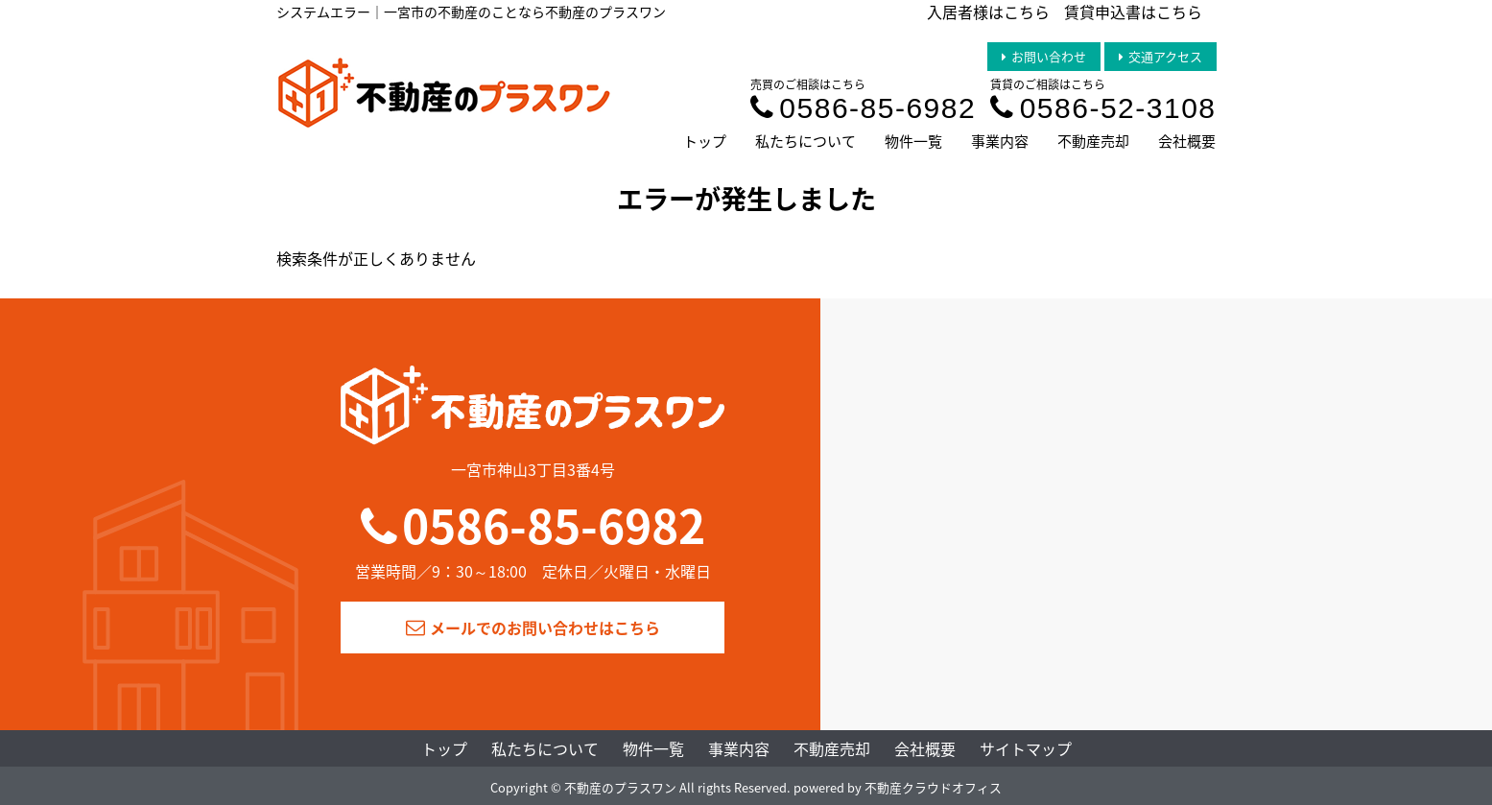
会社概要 (1187, 141)
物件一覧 (913, 141)
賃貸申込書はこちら (1133, 11)
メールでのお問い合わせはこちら (533, 627)
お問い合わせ (1044, 56)
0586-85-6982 (863, 108)
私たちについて (805, 141)
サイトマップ (1026, 748)
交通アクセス (1160, 56)
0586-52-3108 (1103, 108)
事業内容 (1000, 141)
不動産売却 (1093, 141)
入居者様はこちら (988, 11)
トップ (704, 141)
